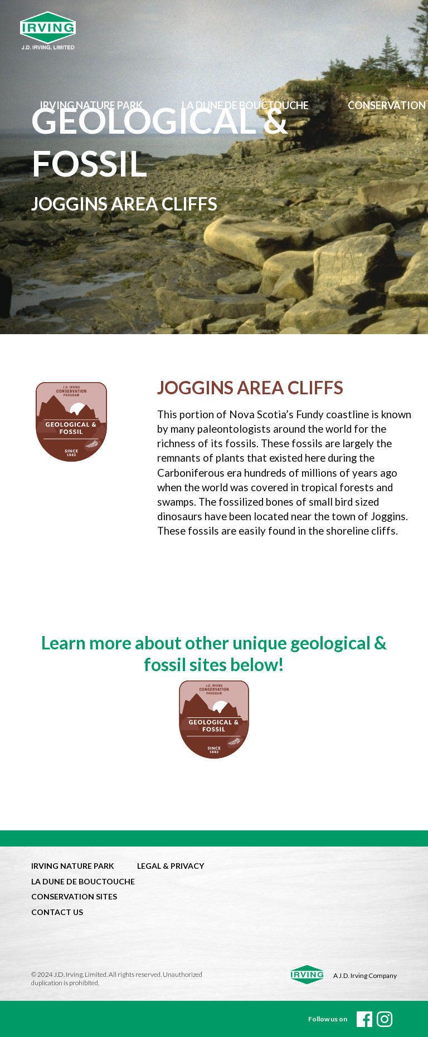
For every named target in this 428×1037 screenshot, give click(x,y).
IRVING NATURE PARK (72, 865)
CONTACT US (57, 912)
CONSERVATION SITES (74, 896)
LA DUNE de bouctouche (245, 105)
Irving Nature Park (91, 105)
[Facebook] (364, 1019)
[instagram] (384, 1019)
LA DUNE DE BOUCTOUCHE (83, 881)
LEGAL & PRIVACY (170, 865)
